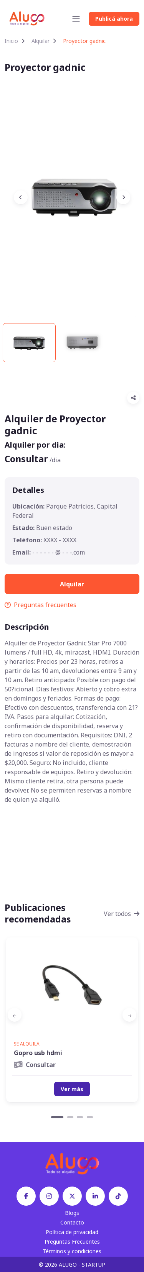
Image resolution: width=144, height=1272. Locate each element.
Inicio (11, 40)
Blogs (72, 1212)
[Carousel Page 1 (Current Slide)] (57, 1117)
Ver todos (121, 913)
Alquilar (40, 40)
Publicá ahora (114, 18)
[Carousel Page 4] (90, 1117)
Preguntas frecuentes (40, 605)
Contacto (72, 1222)
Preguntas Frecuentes (72, 1241)
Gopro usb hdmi (38, 1053)
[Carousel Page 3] (80, 1117)
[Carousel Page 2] (70, 1117)
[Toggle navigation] (76, 19)
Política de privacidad (72, 1232)
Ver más (72, 1089)
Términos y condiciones (72, 1251)
